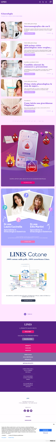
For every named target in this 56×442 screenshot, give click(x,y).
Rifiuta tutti (45, 433)
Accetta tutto (45, 430)
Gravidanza (27, 100)
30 (40, 121)
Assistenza (28, 416)
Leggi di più (29, 33)
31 (42, 121)
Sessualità (28, 359)
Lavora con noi (28, 420)
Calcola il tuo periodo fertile (28, 335)
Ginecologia (28, 354)
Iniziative (28, 350)
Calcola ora (28, 339)
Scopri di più (28, 182)
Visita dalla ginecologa (30, 23)
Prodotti (28, 345)
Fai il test (28, 331)
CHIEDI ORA (27, 241)
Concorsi (28, 348)
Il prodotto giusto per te (28, 328)
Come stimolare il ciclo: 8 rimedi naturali (28, 370)
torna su (29, 314)
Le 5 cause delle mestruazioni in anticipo (28, 385)
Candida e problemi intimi (31, 62)
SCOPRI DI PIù (28, 300)
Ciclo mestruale (28, 357)
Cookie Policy (11, 437)
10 (34, 121)
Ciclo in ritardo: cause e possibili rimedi (28, 378)
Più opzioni (4, 437)
